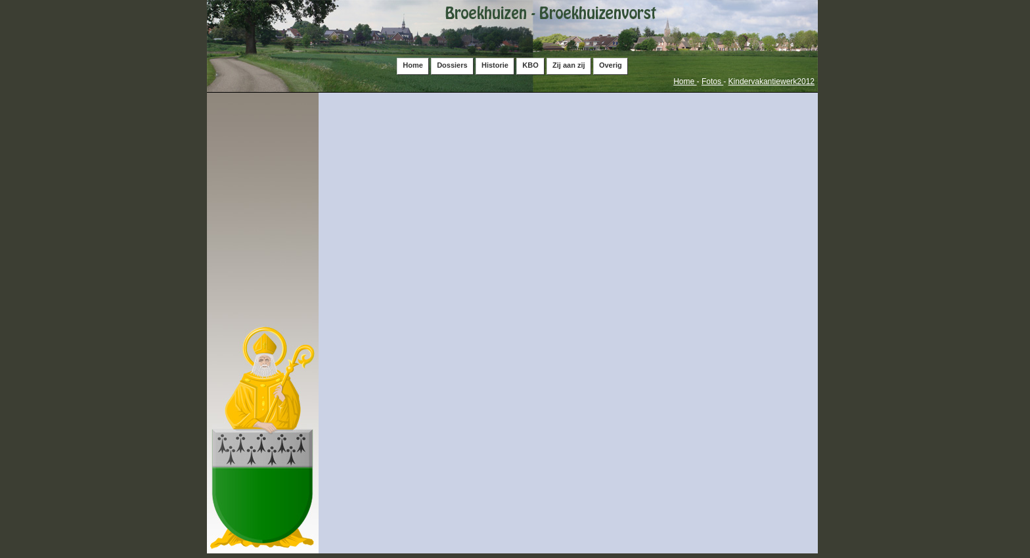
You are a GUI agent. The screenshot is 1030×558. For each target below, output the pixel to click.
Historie (494, 65)
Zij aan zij (568, 65)
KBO (530, 65)
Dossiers (452, 65)
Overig (610, 65)
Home (413, 65)
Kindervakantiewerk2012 (771, 81)
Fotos (712, 81)
